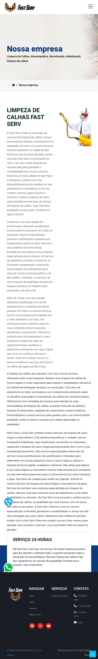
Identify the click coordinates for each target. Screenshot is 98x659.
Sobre (31, 602)
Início (31, 595)
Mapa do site (35, 614)
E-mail (79, 622)
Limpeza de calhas (60, 595)
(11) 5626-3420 (84, 606)
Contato (32, 608)
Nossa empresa (28, 85)
